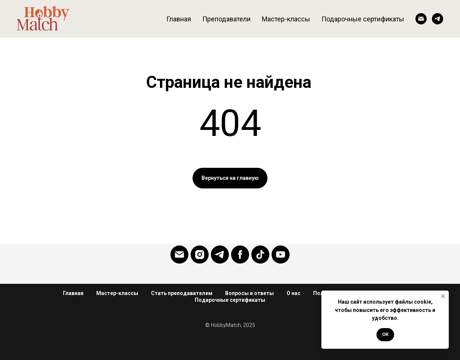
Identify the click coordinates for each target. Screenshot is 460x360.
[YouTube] (281, 255)
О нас (293, 293)
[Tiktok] (260, 255)
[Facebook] (240, 255)
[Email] (421, 18)
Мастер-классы (286, 19)
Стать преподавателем (181, 293)
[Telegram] (437, 18)
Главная (178, 19)
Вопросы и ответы (249, 293)
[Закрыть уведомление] (443, 296)
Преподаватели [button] (226, 19)
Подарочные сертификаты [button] (362, 19)
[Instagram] (200, 255)
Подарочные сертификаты (230, 300)
